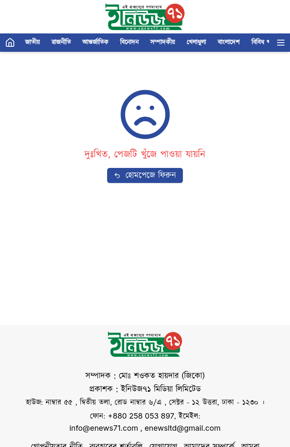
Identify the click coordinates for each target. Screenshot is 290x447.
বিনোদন (129, 42)
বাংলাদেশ (229, 42)
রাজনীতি (61, 42)
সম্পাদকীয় (162, 42)
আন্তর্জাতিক (95, 42)
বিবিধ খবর (264, 42)
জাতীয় (32, 42)
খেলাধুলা (196, 42)
